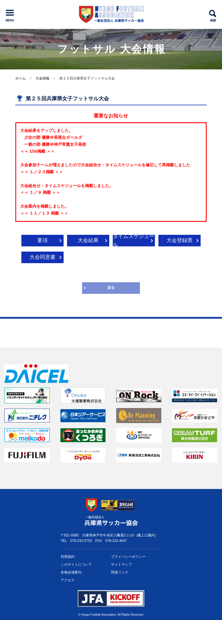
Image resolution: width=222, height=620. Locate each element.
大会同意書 (42, 257)
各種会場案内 (71, 572)
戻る (111, 287)
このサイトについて (76, 564)
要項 (42, 240)
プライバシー (128, 557)
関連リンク (119, 572)
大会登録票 (179, 240)
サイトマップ (121, 564)
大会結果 (88, 240)
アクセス (68, 580)
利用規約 (68, 557)
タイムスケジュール (133, 240)
